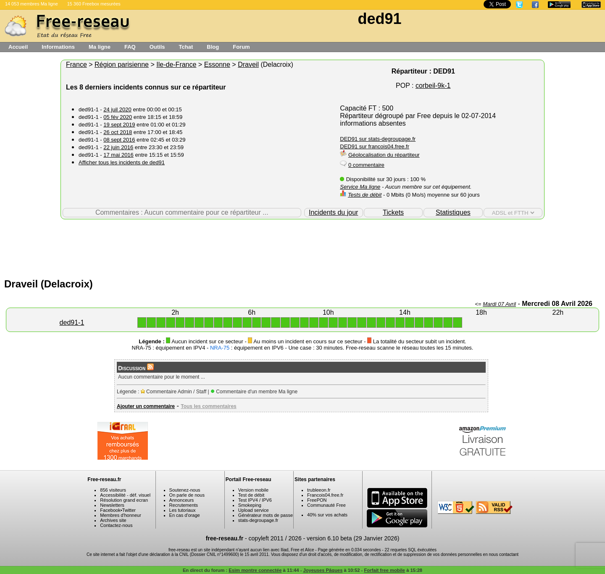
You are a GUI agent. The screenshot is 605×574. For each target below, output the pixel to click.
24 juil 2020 (117, 109)
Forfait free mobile (384, 570)
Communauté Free (326, 505)
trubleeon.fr (319, 489)
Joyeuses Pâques (323, 570)
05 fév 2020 (117, 117)
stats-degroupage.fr (258, 520)
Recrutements (183, 505)
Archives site (113, 520)
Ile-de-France (176, 64)
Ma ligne (99, 47)
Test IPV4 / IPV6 (255, 500)
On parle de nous (187, 495)
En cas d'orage (184, 515)
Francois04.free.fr (325, 495)
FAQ (130, 47)
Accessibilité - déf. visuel (125, 495)
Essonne (217, 64)
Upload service (253, 510)
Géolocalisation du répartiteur (384, 155)
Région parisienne (122, 64)
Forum (241, 47)
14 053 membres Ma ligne (31, 3)
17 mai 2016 (118, 155)
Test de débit (251, 495)
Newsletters (112, 505)
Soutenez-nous (184, 489)
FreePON (316, 500)
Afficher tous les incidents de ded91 (122, 162)
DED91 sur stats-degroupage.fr (378, 139)
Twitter (129, 510)
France (76, 64)
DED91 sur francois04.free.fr (374, 146)
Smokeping (249, 505)
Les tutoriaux (182, 510)
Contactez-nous (116, 525)
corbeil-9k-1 (433, 85)
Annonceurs (181, 500)
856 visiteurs (113, 489)
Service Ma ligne (360, 187)
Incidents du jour (333, 212)
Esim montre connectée (255, 570)
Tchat (186, 47)
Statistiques (453, 212)
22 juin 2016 (118, 147)
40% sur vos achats (327, 514)
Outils (157, 47)
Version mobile (253, 489)
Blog (213, 47)
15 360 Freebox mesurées (94, 3)
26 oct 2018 (117, 132)
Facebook (110, 510)
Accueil (18, 47)
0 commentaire (366, 165)
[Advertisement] (302, 247)
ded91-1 (72, 322)
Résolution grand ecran (124, 500)
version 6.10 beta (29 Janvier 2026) (353, 538)
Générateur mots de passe (265, 515)
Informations (58, 47)
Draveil (248, 64)
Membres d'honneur (120, 515)
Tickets (393, 212)
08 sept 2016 (119, 140)
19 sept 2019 (119, 124)
